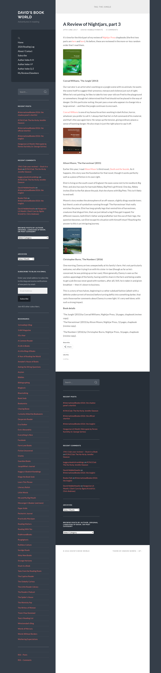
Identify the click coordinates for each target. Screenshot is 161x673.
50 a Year (21, 335)
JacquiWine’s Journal (26, 466)
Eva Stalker (22, 424)
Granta (21, 456)
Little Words (23, 492)
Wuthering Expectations (28, 639)
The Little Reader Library (28, 587)
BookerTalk (22, 198)
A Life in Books (24, 346)
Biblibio (21, 377)
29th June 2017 (70, 30)
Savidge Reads (24, 550)
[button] (33, 38)
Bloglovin (21, 388)
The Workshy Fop (25, 602)
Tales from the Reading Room (29, 571)
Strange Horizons (25, 561)
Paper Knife (22, 508)
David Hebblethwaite (26, 187)
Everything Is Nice (25, 435)
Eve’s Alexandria (24, 429)
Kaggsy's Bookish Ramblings (29, 471)
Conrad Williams (71, 112)
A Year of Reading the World (29, 356)
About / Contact (25, 51)
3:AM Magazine (24, 330)
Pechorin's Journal (25, 513)
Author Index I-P (25, 64)
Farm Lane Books (25, 445)
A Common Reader (25, 341)
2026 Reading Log (26, 46)
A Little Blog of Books (26, 351)
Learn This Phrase (25, 482)
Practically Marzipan (26, 519)
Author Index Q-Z (26, 68)
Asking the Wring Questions (29, 367)
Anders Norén (129, 551)
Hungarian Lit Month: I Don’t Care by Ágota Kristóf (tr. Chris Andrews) (32, 211)
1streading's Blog (25, 325)
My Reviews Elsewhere (28, 73)
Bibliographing (24, 382)
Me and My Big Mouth (27, 498)
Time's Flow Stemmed (26, 613)
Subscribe (22, 55)
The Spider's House (25, 597)
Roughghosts (23, 540)
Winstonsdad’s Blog (26, 623)
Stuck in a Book (24, 566)
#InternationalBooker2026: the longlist (79, 424)
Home (20, 42)
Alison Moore (91, 169)
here (74, 41)
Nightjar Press (109, 37)
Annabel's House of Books (28, 361)
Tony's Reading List (25, 618)
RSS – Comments (25, 660)
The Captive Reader (26, 576)
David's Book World (31, 14)
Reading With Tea (25, 529)
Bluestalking (23, 393)
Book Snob (22, 398)
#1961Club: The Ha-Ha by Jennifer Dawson (80, 411)
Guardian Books (24, 461)
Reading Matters (25, 524)
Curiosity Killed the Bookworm (30, 414)
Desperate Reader (25, 419)
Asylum (21, 372)
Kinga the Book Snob (26, 477)
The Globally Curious (26, 581)
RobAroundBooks (25, 534)
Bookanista (22, 403)
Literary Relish (24, 487)
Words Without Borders (27, 634)
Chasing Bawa (23, 409)
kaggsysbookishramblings (28, 177)
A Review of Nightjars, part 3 (94, 24)
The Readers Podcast (26, 592)
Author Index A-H (26, 60)
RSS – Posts (22, 655)
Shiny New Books (25, 555)
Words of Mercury (25, 629)
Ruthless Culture (25, 545)
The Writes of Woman (27, 608)
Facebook (22, 440)
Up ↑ (140, 551)
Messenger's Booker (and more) (31, 503)
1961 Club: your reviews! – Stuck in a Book (80, 452)
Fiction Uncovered (25, 450)
